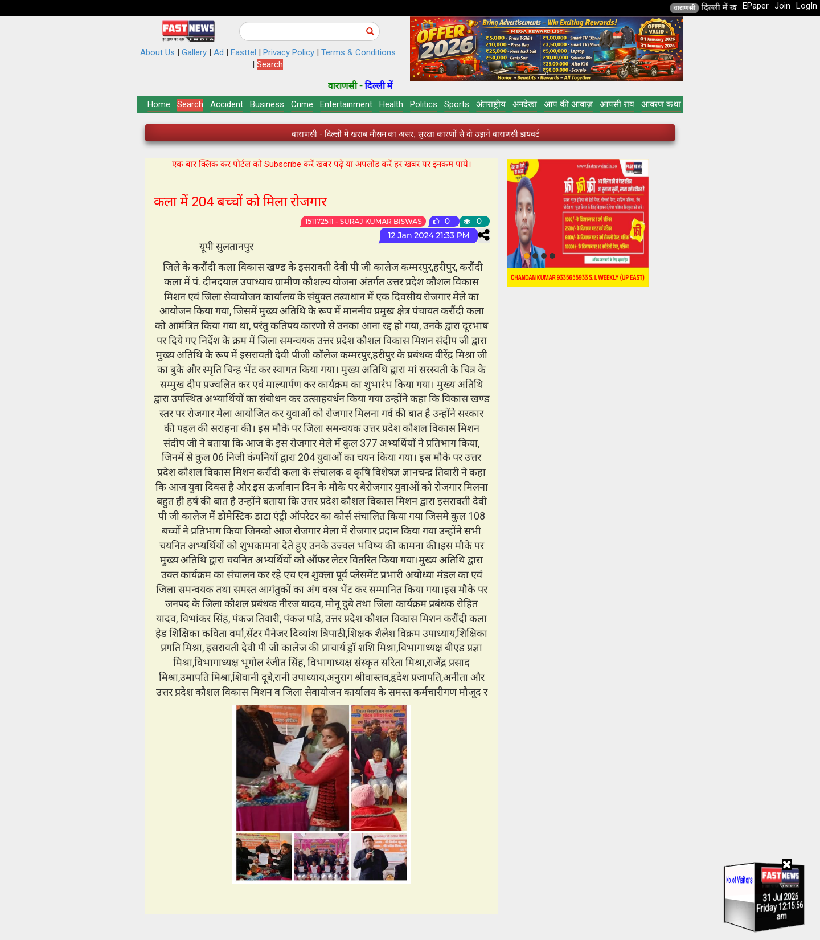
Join (782, 6)
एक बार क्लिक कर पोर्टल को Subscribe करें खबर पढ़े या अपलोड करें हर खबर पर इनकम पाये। (322, 164)
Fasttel (243, 52)
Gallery (194, 52)
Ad (219, 52)
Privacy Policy (288, 52)
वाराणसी (704, 8)
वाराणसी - (365, 85)
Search (270, 64)
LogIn (806, 6)
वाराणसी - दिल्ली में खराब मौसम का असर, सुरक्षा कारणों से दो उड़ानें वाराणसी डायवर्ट (415, 134)
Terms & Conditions (358, 52)
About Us (157, 52)
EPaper (756, 6)
